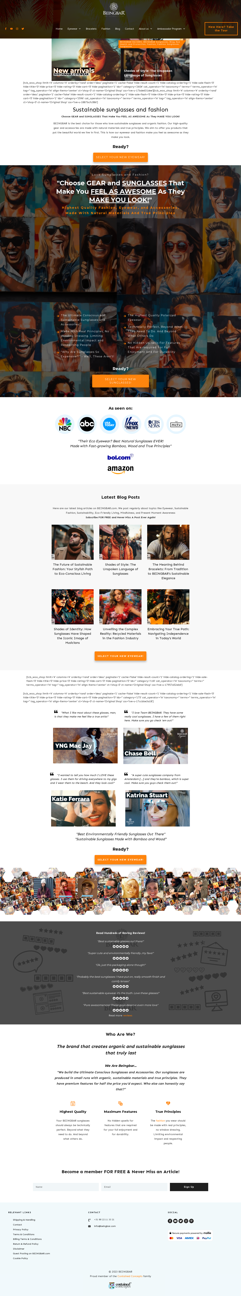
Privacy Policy (20, 1229)
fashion (160, 1120)
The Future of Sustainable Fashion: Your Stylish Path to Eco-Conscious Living (73, 569)
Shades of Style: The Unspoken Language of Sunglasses (120, 569)
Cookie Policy (20, 1258)
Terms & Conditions (23, 1234)
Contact (17, 1224)
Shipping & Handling (24, 1219)
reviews (127, 1015)
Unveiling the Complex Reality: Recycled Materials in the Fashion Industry (120, 633)
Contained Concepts (129, 1276)
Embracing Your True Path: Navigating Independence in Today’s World (168, 633)
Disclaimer (18, 1248)
